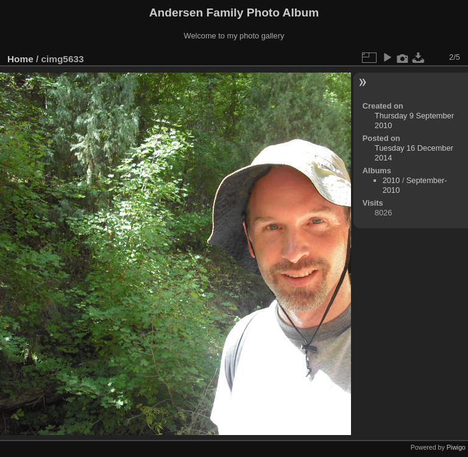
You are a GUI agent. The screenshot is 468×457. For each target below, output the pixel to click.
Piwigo (456, 447)
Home (20, 59)
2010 (391, 180)
